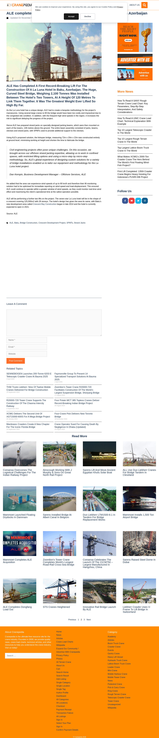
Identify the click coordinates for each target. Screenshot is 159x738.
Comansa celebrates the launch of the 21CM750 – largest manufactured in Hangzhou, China (98, 563)
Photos (59, 659)
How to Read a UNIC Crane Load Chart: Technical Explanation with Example (134, 121)
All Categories (62, 699)
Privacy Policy (62, 655)
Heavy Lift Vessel (115, 657)
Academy (112, 637)
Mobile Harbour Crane (117, 674)
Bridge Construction (29, 223)
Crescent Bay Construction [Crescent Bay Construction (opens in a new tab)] (45, 204)
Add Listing (61, 679)
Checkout (60, 706)
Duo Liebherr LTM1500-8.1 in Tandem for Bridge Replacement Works (99, 517)
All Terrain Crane (63, 662)
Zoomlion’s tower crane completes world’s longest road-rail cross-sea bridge (58, 562)
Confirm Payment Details (67, 730)
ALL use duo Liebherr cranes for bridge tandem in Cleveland (139, 472)
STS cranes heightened (56, 607)
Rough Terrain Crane (117, 694)
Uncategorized (114, 704)
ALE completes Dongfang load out (17, 608)
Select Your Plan (63, 723)
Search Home (62, 672)
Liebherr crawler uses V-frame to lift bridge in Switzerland (137, 609)
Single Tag (60, 689)
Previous (72, 620)
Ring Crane (113, 691)
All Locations (62, 703)
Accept (71, 16)
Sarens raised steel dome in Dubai (139, 561)
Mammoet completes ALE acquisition (17, 561)
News (58, 635)
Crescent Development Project (52, 223)
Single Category (63, 682)
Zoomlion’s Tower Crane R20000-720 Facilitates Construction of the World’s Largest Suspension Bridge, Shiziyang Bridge (77, 390)
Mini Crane (112, 670)
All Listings (61, 716)
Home (59, 632)
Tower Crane (113, 701)
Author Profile (62, 693)
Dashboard (61, 696)
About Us (134, 5)
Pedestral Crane (115, 684)
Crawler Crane (114, 647)
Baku (16, 223)
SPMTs (70, 223)
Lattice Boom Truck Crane (119, 664)
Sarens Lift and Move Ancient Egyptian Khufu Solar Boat (99, 471)
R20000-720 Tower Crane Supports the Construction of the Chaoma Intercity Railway (26, 403)
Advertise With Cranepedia (68, 652)
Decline (87, 16)
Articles (59, 638)
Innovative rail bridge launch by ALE (99, 608)
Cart (58, 669)
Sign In (59, 720)
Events (111, 650)
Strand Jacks (79, 223)
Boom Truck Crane (116, 643)
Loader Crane (114, 667)
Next (89, 620)
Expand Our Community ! (67, 649)
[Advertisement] (54, 262)
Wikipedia (60, 645)
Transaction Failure (64, 713)
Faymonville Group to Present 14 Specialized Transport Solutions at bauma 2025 (75, 376)
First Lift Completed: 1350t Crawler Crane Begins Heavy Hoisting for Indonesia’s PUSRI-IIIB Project (135, 174)
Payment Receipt (63, 710)
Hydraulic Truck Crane (117, 660)
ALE (11, 223)
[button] (144, 5)
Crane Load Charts (64, 642)
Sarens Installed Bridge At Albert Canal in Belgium (57, 516)
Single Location (63, 686)
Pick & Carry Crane (116, 687)
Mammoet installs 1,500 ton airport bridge (138, 516)
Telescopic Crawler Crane (119, 698)
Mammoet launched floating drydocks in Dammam (19, 516)
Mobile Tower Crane (116, 677)
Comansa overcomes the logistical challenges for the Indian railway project (19, 472)
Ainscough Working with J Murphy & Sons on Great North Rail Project (57, 472)
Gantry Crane (114, 653)
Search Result (62, 676)
